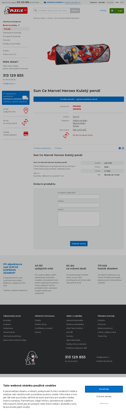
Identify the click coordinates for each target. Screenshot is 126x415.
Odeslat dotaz (79, 244)
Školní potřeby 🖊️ (11, 25)
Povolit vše (104, 389)
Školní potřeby (79, 123)
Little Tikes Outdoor (74, 328)
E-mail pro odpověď (66, 193)
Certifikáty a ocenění (43, 328)
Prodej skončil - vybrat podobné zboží (78, 99)
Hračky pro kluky (80, 120)
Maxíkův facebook (104, 361)
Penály (7, 29)
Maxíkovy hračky (39, 18)
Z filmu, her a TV (9, 54)
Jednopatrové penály (12, 33)
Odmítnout (104, 403)
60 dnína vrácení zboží (10, 122)
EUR (121, 2)
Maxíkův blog (40, 324)
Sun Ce (76, 116)
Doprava (7, 324)
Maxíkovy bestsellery (75, 324)
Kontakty (7, 320)
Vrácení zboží (9, 332)
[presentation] (79, 233)
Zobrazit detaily (104, 396)
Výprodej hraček (73, 340)
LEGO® (69, 332)
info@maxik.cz (9, 83)
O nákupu (110, 2)
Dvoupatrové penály (11, 36)
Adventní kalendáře (74, 320)
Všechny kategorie (12, 22)
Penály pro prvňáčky (11, 44)
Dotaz (59, 148)
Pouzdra (6, 40)
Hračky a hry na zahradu (76, 344)
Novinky (69, 336)
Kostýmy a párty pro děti (76, 348)
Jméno (61, 201)
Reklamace (8, 328)
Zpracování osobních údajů (14, 340)
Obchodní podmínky (12, 336)
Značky (6, 51)
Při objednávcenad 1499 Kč (15, 98)
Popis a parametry (43, 148)
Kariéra (38, 332)
